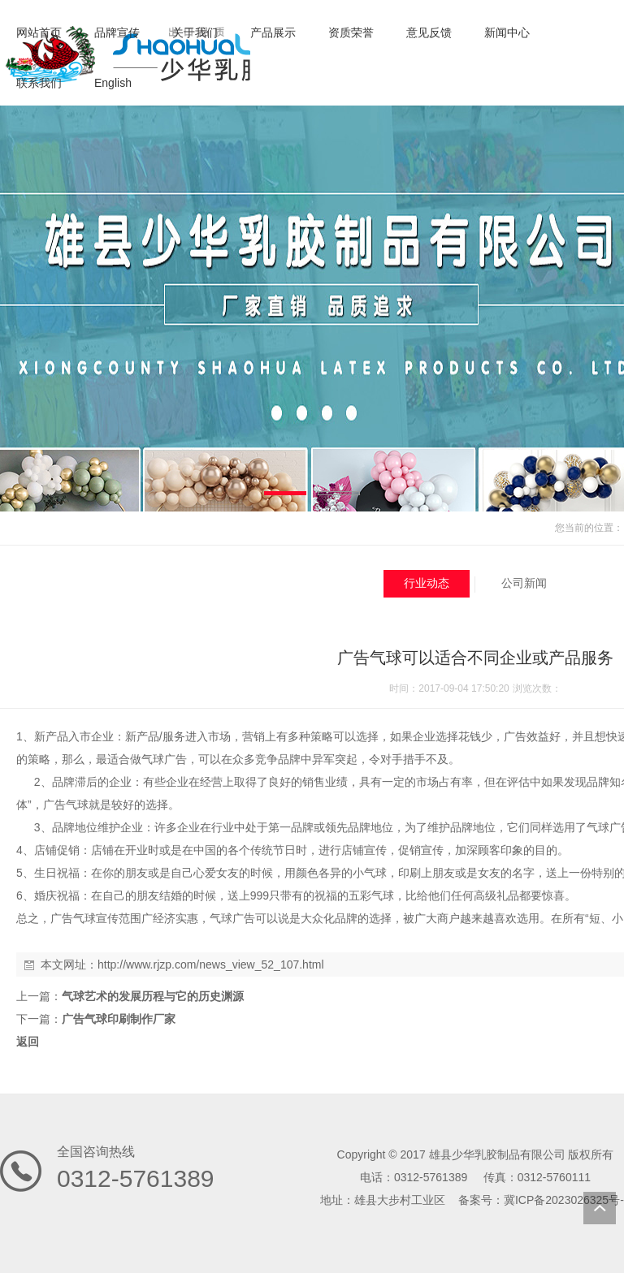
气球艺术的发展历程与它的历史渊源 (153, 996)
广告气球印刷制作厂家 (119, 1018)
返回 (27, 1041)
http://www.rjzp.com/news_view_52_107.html (211, 964)
